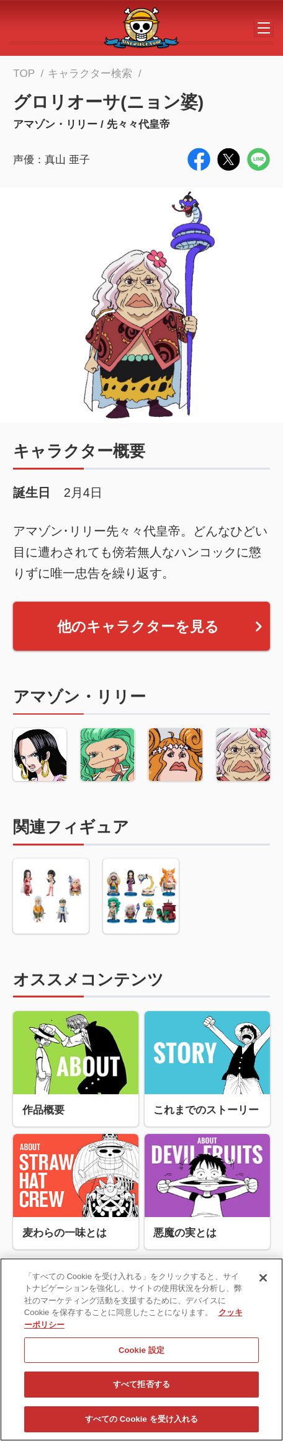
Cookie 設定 (141, 1353)
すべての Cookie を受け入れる (142, 1422)
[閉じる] (263, 1281)
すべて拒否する (141, 1388)
